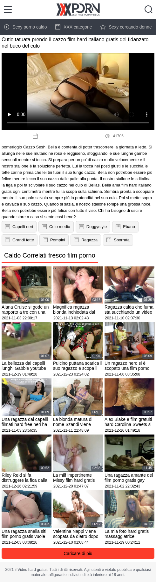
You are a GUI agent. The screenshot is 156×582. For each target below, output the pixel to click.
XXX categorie (73, 26)
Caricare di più (78, 553)
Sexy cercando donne (126, 26)
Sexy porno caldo (25, 26)
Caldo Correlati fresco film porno (49, 255)
